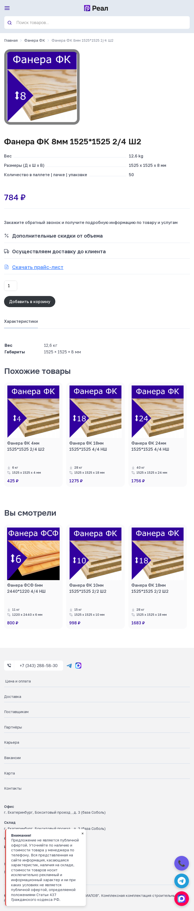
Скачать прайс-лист (37, 267)
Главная (11, 40)
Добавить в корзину (29, 301)
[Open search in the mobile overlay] (97, 22)
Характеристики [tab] (21, 321)
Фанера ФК (34, 40)
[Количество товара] (10, 285)
